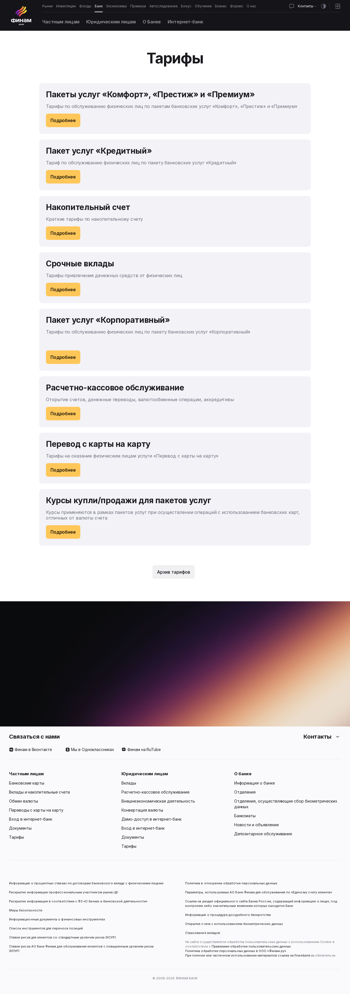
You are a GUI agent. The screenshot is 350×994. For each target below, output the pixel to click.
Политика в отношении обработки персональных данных (231, 883)
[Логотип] (21, 15)
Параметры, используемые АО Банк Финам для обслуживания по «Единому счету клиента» (258, 892)
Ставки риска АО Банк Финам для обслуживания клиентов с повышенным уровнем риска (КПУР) (81, 948)
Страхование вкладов (202, 933)
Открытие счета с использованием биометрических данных (234, 924)
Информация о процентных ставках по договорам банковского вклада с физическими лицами (86, 883)
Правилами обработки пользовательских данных (251, 946)
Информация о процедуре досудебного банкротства (228, 917)
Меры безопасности (25, 910)
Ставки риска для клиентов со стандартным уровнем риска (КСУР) (62, 937)
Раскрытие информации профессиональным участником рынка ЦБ (63, 892)
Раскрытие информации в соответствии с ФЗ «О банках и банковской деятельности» (78, 901)
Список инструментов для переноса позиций (46, 928)
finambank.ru (304, 955)
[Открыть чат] (291, 6)
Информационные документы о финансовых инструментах (57, 919)
